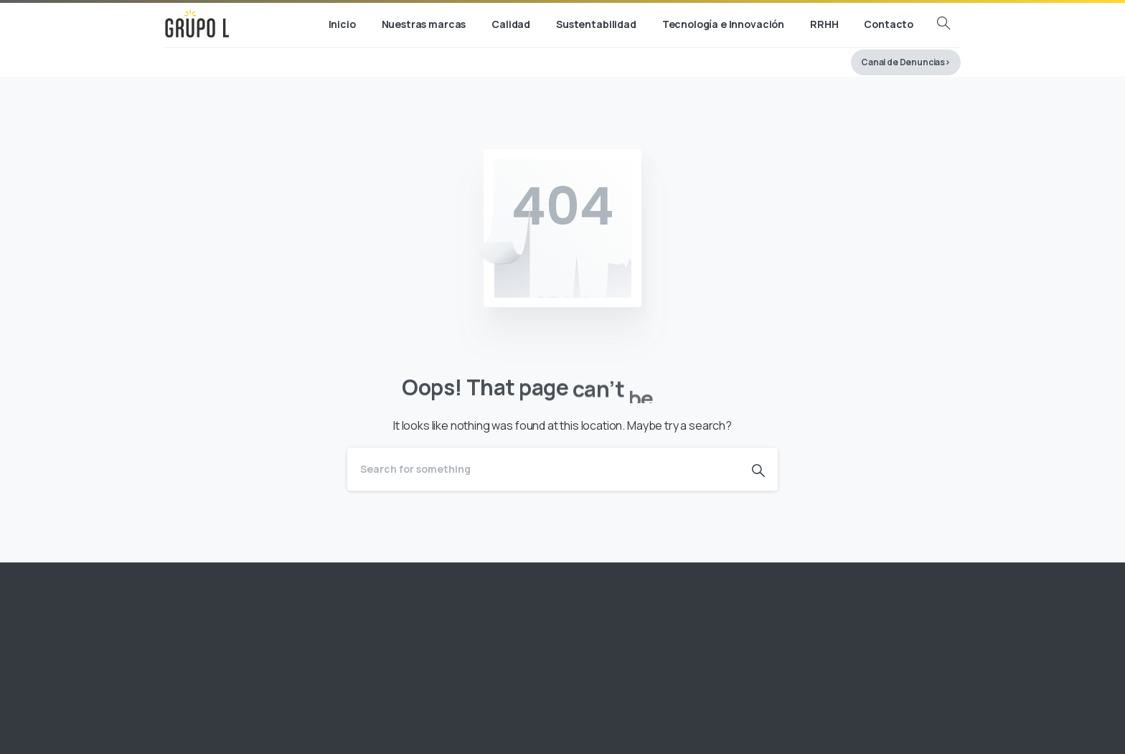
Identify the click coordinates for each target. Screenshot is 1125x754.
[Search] (543, 469)
